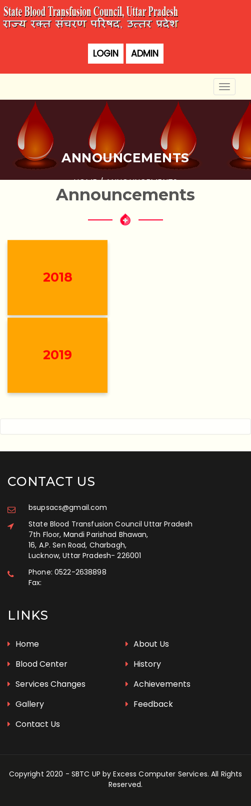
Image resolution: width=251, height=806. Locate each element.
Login (105, 54)
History (143, 664)
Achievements (158, 684)
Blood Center (38, 664)
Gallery (26, 704)
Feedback (149, 704)
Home (23, 644)
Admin (144, 54)
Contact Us (34, 724)
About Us (147, 644)
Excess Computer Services (160, 774)
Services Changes (47, 684)
